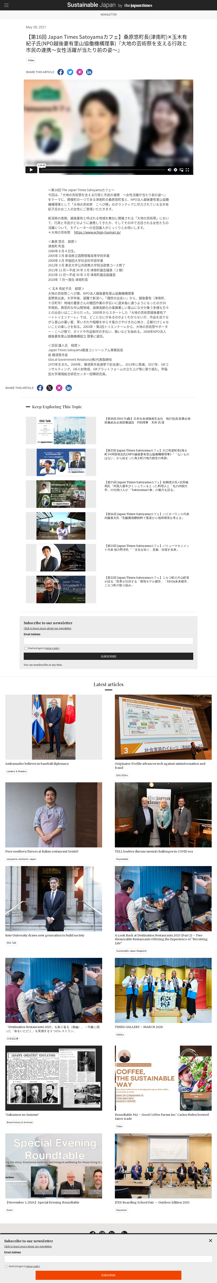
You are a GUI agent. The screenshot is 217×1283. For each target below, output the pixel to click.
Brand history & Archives (20, 1122)
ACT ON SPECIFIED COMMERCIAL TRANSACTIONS (150, 1256)
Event (10, 1210)
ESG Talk (11, 943)
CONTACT (57, 1256)
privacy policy (53, 648)
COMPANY (190, 1256)
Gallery (120, 1034)
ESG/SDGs (122, 775)
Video (31, 60)
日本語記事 (12, 1038)
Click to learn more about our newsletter (47, 628)
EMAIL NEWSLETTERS (33, 1256)
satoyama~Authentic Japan (21, 859)
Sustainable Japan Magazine (131, 951)
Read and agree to (42, 648)
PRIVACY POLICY (78, 1256)
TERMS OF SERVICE (104, 1256)
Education (121, 1210)
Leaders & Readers (17, 771)
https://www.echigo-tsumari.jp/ (97, 232)
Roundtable (122, 859)
